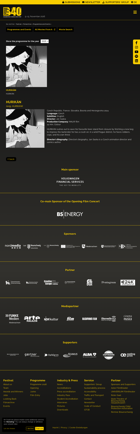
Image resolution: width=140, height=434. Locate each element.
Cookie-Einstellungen (78, 428)
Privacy (64, 428)
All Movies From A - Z (45, 29)
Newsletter (92, 2)
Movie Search (65, 29)
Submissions (72, 2)
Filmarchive (27, 24)
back (12, 159)
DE (135, 2)
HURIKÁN (11, 90)
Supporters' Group (117, 2)
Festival (18, 24)
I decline (30, 428)
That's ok (39, 428)
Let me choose (9, 428)
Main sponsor (70, 169)
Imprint (56, 428)
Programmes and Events (41, 24)
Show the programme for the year (23, 41)
